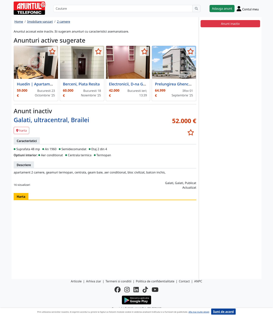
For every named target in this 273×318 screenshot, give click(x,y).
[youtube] (155, 289)
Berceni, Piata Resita (81, 84)
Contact (184, 281)
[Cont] (247, 8)
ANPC (198, 281)
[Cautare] (123, 8)
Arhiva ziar (93, 281)
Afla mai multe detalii (198, 311)
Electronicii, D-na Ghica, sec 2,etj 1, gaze (145, 84)
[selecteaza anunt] (52, 51)
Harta (21, 197)
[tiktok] (145, 289)
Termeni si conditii (118, 281)
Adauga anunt (222, 8)
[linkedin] (136, 289)
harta (21, 130)
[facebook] (118, 289)
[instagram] (127, 289)
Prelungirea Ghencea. (174, 84)
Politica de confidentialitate (155, 281)
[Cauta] (196, 8)
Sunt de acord (223, 311)
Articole (76, 281)
